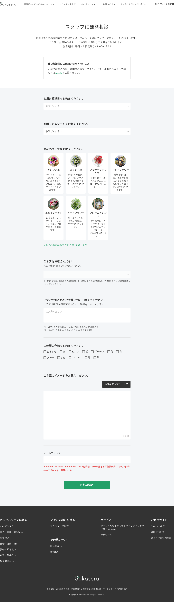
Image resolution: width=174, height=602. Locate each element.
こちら (58, 72)
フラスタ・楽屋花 (68, 4)
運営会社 (45, 589)
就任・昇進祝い (8, 549)
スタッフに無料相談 (162, 538)
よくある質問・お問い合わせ (134, 4)
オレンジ (75, 357)
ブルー (49, 357)
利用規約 (73, 589)
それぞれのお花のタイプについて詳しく (67, 245)
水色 (61, 357)
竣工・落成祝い (8, 555)
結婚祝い (55, 552)
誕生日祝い (56, 546)
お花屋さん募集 (59, 589)
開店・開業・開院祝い (12, 532)
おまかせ (50, 351)
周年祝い (5, 538)
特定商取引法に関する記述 (90, 589)
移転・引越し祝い (9, 543)
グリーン (97, 351)
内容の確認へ (87, 485)
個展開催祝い (7, 561)
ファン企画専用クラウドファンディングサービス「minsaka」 (122, 528)
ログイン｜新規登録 (164, 4)
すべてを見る (7, 526)
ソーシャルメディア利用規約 (119, 589)
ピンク (74, 351)
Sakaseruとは (159, 526)
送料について (158, 532)
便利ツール (107, 535)
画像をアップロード (116, 384)
